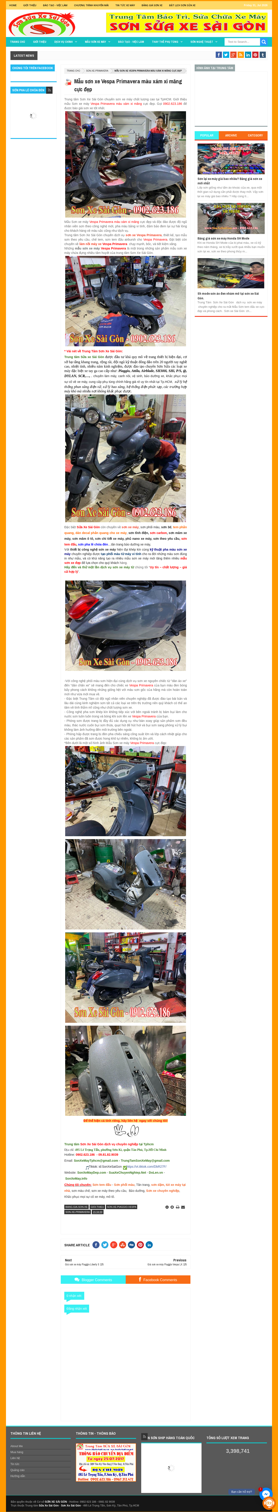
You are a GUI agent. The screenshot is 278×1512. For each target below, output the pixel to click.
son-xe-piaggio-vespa (121, 1207)
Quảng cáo (17, 1470)
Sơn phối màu (124, 1185)
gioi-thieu (97, 1207)
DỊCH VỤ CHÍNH (63, 42)
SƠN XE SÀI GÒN (56, 1501)
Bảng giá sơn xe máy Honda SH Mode (223, 238)
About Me (16, 1446)
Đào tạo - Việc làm (131, 42)
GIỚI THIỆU (29, 5)
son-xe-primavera (97, 71)
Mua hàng (16, 1452)
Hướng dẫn (17, 1476)
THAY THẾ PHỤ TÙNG (165, 42)
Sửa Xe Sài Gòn (49, 1505)
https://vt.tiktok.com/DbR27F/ (146, 1166)
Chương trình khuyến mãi (91, 5)
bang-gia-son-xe (76, 1207)
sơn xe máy (130, 527)
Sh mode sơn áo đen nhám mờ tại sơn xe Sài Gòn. (228, 295)
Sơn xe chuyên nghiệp (162, 1190)
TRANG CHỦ (17, 42)
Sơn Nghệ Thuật (201, 42)
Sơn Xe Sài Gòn (71, 1505)
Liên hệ (15, 1458)
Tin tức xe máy (125, 5)
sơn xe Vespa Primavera (144, 235)
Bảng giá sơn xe (152, 5)
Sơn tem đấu (101, 1185)
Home (13, 5)
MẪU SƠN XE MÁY (95, 42)
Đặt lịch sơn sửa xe (182, 5)
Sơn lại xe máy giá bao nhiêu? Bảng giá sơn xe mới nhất (230, 180)
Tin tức (14, 1464)
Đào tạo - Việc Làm (55, 5)
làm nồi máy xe (90, 244)
